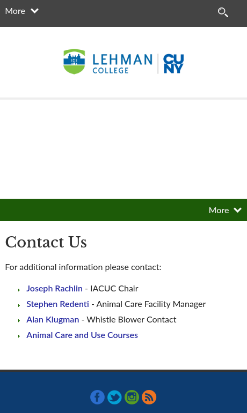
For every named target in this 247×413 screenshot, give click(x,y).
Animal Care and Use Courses (82, 334)
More (15, 10)
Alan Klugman (52, 319)
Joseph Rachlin (54, 288)
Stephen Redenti (57, 303)
